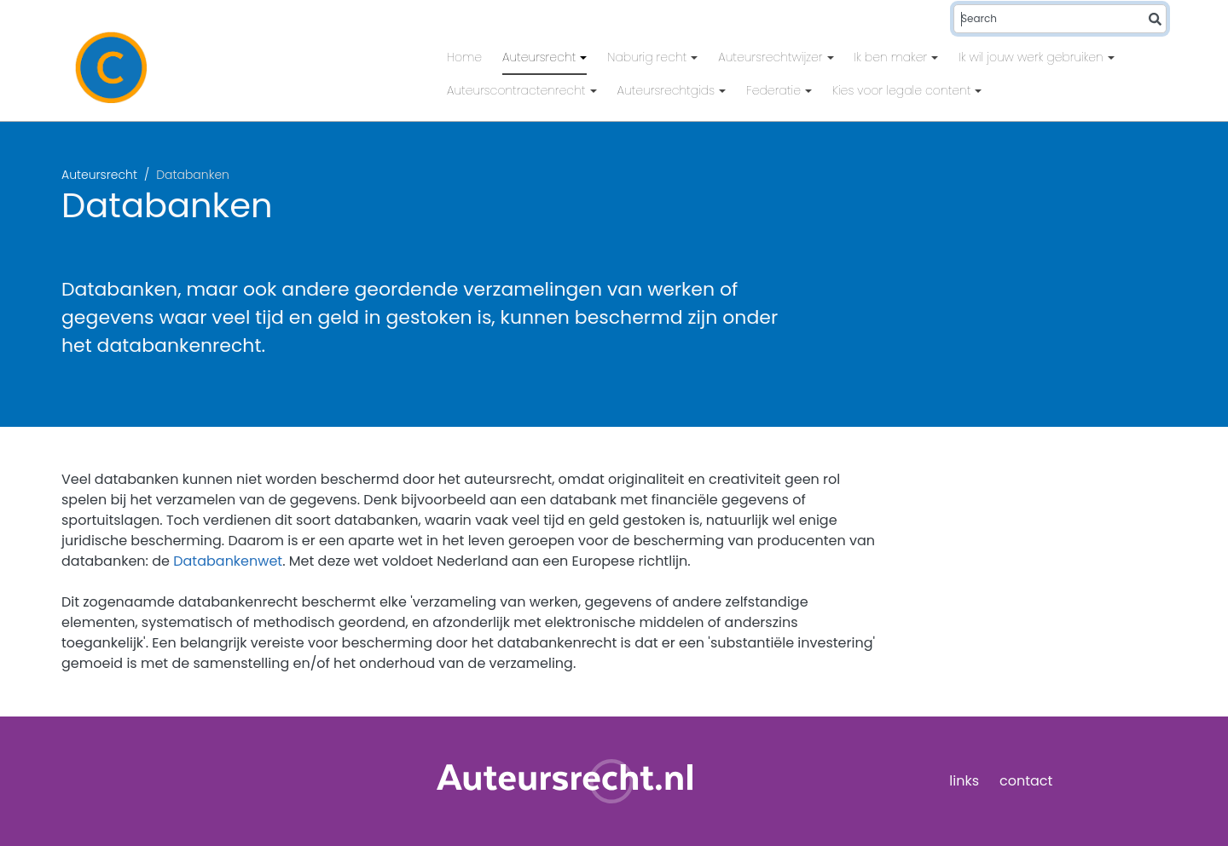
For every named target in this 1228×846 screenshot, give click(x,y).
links (964, 781)
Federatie (775, 90)
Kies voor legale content (903, 90)
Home (464, 57)
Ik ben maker (892, 57)
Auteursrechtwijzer (771, 57)
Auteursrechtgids (668, 90)
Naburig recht (648, 57)
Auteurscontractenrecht (518, 90)
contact (1025, 781)
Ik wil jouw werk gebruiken (1033, 57)
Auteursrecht (540, 57)
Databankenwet (227, 561)
